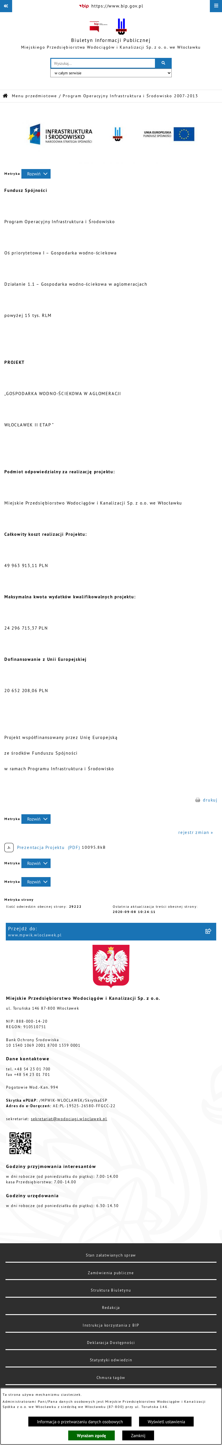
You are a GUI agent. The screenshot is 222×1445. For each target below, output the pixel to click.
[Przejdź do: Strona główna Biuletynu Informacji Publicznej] (5, 96)
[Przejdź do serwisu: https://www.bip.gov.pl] (111, 6)
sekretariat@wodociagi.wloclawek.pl (69, 1118)
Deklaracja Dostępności (111, 1342)
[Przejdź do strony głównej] (111, 35)
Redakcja (111, 1307)
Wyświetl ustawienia (166, 1421)
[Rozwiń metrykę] (36, 174)
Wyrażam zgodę (91, 1435)
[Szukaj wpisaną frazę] (164, 63)
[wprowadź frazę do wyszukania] (103, 63)
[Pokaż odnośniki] (6, 6)
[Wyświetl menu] (216, 6)
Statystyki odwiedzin (111, 1360)
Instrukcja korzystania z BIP (111, 1325)
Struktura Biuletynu (111, 1290)
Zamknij (138, 1435)
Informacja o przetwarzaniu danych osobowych (80, 1421)
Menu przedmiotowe (34, 95)
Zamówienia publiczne (111, 1272)
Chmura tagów (111, 1377)
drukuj (210, 800)
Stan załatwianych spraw (111, 1255)
